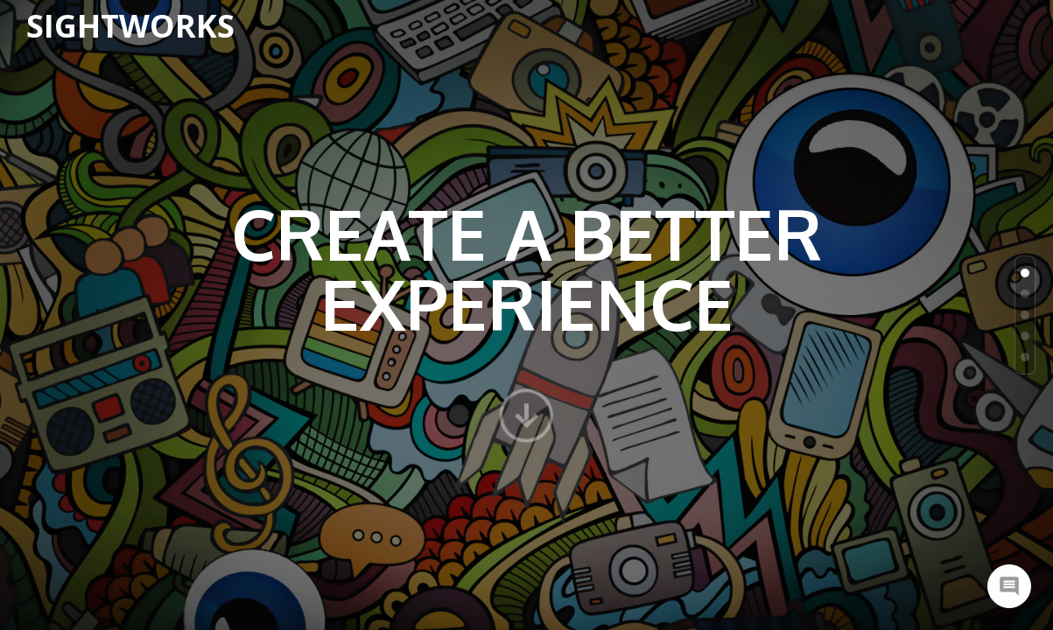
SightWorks (130, 26)
